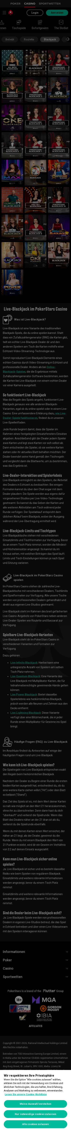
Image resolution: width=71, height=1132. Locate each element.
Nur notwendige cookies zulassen (35, 1114)
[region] (35, 1101)
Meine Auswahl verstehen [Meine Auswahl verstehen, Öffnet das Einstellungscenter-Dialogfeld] (35, 1103)
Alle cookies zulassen (35, 1124)
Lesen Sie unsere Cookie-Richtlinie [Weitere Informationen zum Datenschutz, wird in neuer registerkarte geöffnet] (26, 1094)
